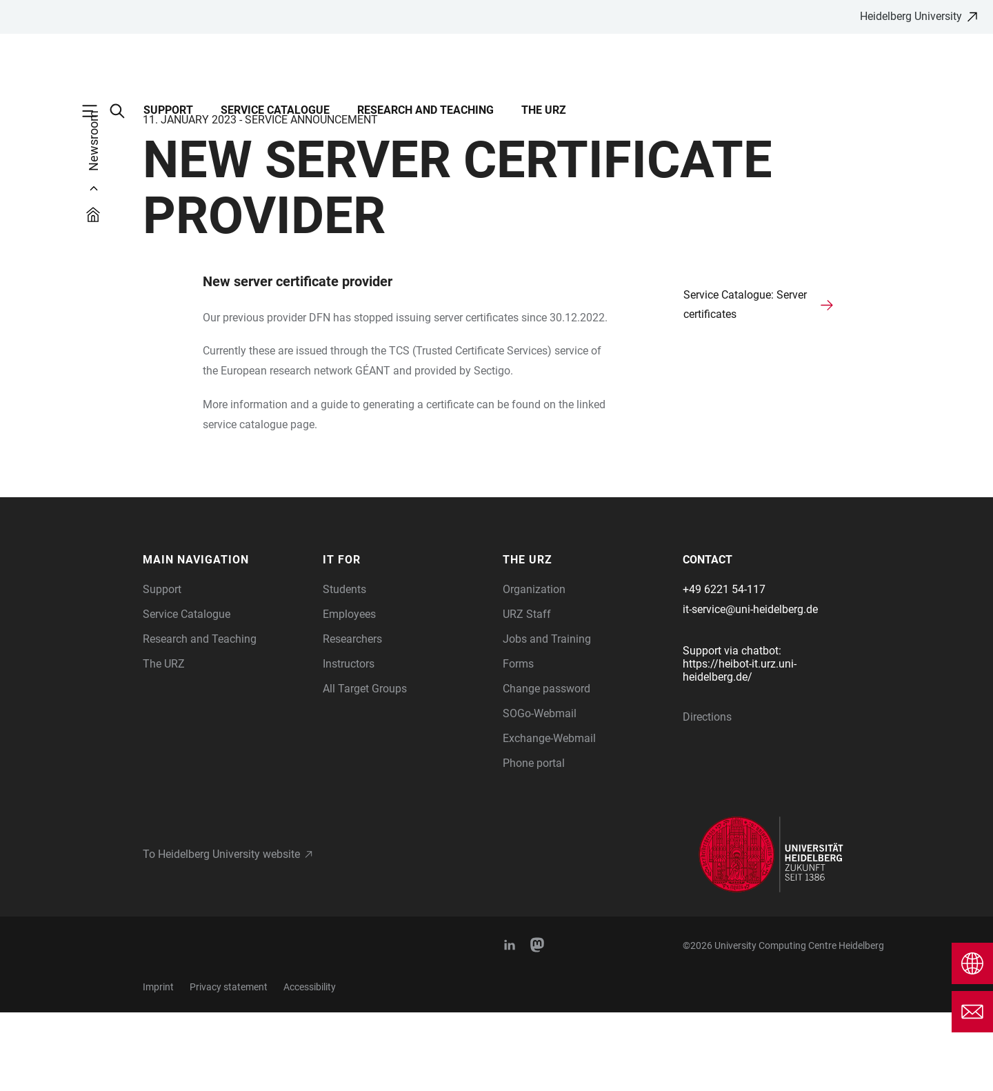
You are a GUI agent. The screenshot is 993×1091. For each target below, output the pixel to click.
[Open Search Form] (124, 111)
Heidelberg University (911, 16)
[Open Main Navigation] (96, 111)
